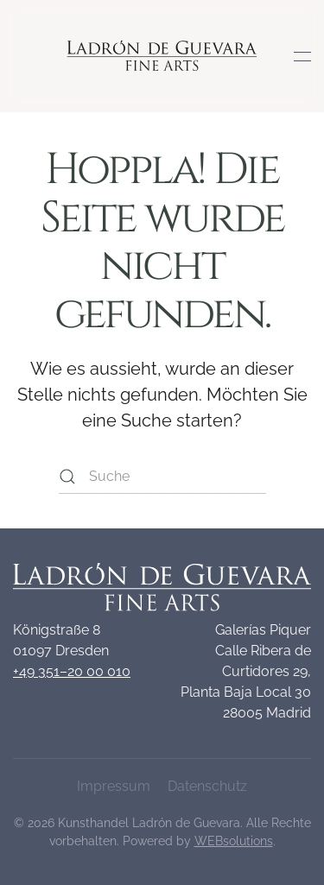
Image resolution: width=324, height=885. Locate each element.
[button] (302, 56)
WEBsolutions (233, 841)
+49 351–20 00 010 (71, 671)
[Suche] (162, 476)
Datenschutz (207, 786)
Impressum (113, 786)
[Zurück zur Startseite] (162, 56)
